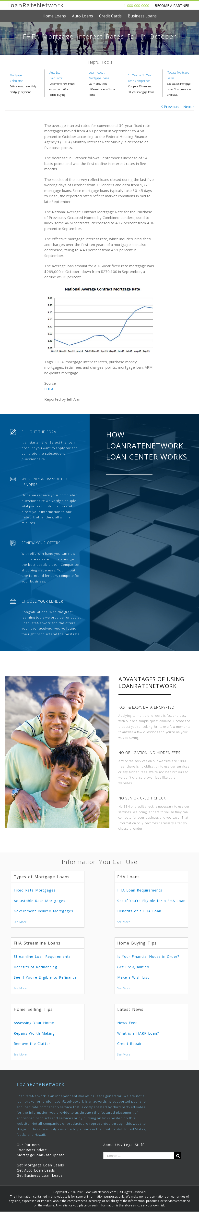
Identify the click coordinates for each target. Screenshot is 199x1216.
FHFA (48, 388)
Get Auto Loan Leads (36, 1170)
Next (187, 106)
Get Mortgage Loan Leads (40, 1165)
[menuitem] (57, 16)
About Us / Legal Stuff (123, 1144)
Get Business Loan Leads (40, 1175)
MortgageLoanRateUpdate (41, 1155)
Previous (171, 106)
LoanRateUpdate (32, 1150)
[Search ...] (139, 1155)
